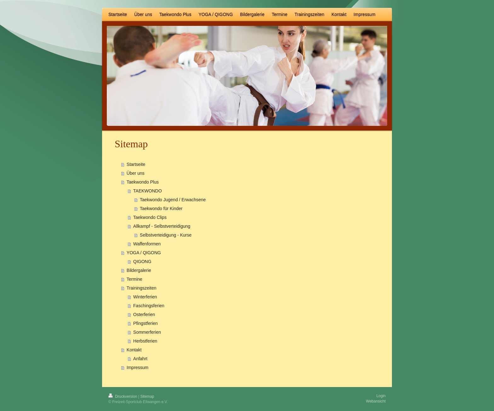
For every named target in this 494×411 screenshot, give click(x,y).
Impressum (137, 367)
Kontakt (134, 349)
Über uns (136, 173)
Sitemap (147, 396)
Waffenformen (147, 243)
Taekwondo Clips (150, 217)
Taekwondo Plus (143, 182)
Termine (134, 279)
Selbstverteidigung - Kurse (166, 235)
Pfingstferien (145, 323)
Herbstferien (145, 340)
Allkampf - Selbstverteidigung (161, 226)
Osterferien (144, 314)
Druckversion (123, 396)
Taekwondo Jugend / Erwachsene (173, 199)
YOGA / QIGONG (144, 252)
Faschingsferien (148, 305)
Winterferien (145, 296)
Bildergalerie (139, 270)
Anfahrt (140, 358)
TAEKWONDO (147, 190)
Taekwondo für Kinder (161, 208)
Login (381, 396)
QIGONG (142, 261)
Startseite (136, 164)
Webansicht (376, 401)
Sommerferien (147, 332)
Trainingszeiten (141, 288)
